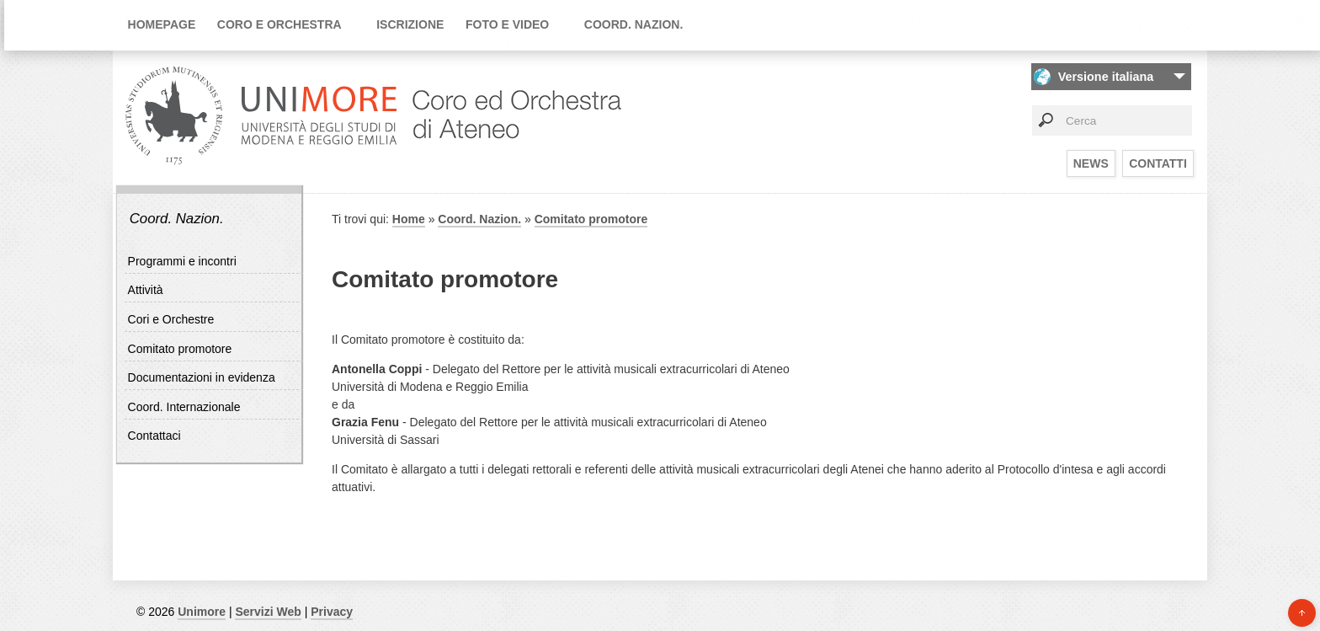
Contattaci (154, 435)
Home (408, 219)
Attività (145, 290)
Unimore (202, 611)
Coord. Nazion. (633, 24)
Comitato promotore (180, 349)
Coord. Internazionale (184, 407)
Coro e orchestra (279, 24)
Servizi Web (268, 611)
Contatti (1158, 163)
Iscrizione (410, 24)
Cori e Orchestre (171, 319)
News (1091, 163)
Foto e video (507, 24)
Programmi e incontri (182, 261)
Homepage (162, 24)
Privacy (332, 611)
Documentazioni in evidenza (201, 377)
